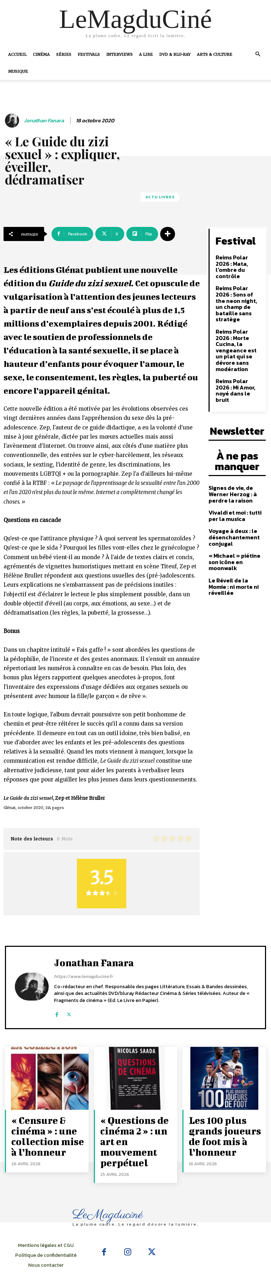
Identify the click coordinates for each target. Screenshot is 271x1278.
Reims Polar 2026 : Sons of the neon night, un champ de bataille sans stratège (238, 289)
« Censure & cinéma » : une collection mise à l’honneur (41, 1130)
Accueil (17, 54)
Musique (18, 71)
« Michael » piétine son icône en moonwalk (237, 504)
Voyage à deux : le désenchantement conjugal (232, 484)
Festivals (89, 54)
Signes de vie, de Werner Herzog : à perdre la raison (230, 444)
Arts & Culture (214, 54)
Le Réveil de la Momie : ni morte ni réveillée (236, 522)
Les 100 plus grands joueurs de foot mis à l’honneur (225, 1126)
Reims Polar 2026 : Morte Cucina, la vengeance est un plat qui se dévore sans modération (238, 323)
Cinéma (41, 54)
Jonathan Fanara (44, 120)
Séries (63, 54)
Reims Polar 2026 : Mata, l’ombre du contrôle (238, 260)
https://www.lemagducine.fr (83, 976)
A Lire (146, 54)
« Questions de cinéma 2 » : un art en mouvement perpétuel (137, 1130)
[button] (257, 54)
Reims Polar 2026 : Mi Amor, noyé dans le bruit (239, 351)
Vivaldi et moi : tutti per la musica (233, 464)
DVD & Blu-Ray (175, 54)
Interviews (119, 54)
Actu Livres (160, 197)
